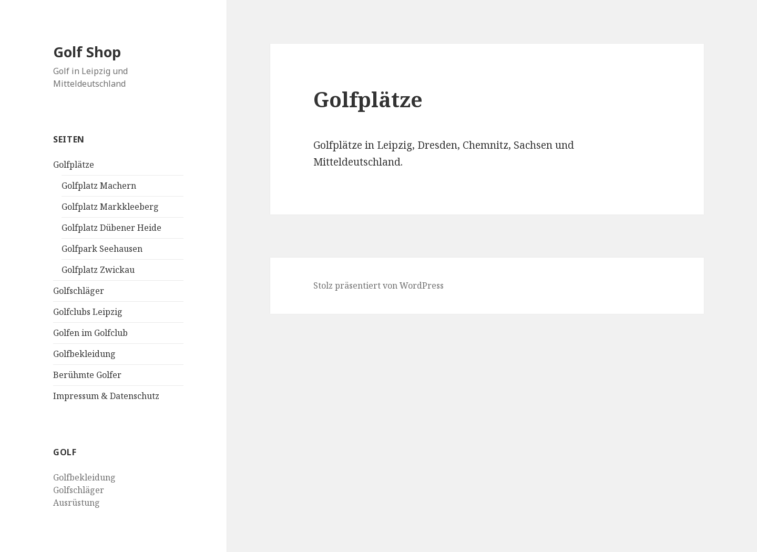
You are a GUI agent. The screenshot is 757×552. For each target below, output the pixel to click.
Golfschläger (78, 291)
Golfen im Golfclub (90, 333)
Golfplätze (73, 164)
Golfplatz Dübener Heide (111, 227)
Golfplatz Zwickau (98, 269)
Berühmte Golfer (87, 375)
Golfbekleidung (84, 354)
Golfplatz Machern (99, 185)
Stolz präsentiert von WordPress (378, 285)
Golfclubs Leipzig (87, 312)
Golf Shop (87, 52)
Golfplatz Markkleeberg (110, 206)
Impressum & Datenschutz (106, 396)
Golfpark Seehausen (102, 248)
